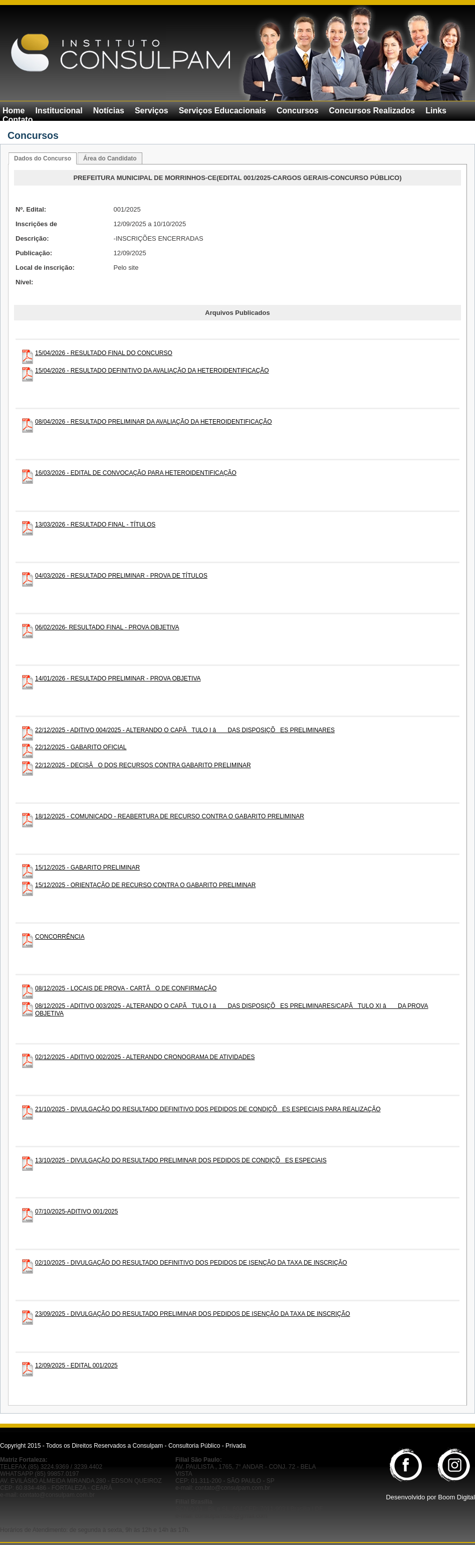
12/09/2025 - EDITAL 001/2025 (76, 1365)
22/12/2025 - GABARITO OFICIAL (81, 747)
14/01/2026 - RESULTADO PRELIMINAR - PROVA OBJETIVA (118, 678)
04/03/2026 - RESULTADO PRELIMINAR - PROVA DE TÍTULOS (121, 575)
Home (14, 110)
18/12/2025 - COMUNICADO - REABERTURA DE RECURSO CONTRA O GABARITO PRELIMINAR (169, 816)
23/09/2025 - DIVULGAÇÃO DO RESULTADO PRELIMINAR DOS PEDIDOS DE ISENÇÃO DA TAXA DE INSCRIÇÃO (192, 1313)
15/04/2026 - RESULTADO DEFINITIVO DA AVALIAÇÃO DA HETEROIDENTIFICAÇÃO (152, 370)
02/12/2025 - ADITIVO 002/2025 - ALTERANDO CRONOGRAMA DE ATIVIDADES (145, 1057)
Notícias (108, 110)
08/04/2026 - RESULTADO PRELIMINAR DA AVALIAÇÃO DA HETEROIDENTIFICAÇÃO (153, 421)
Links (435, 110)
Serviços (151, 110)
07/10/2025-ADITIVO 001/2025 (76, 1211)
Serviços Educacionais (222, 110)
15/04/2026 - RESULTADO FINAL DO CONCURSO (103, 353)
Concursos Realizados (372, 110)
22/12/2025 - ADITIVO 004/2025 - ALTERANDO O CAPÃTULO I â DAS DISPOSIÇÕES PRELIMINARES (185, 730)
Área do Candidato (110, 158)
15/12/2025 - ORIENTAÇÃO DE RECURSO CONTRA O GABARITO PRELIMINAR (145, 885)
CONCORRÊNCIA (60, 936)
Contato (18, 119)
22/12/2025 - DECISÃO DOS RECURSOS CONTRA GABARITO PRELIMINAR (143, 765)
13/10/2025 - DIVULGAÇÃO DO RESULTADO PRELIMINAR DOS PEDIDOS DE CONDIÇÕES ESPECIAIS (181, 1160)
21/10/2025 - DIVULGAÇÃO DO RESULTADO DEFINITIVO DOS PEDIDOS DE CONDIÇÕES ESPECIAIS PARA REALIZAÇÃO (208, 1109)
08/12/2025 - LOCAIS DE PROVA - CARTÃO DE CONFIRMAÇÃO (125, 988)
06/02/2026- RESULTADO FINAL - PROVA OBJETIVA (107, 627)
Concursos (298, 110)
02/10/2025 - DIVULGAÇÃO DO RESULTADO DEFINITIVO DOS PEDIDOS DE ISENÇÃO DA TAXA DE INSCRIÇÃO (191, 1262)
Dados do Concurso (42, 158)
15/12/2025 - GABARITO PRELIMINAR (87, 867)
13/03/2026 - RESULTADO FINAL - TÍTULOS (95, 524)
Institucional (58, 110)
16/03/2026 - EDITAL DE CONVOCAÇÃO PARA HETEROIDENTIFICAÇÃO (135, 472)
